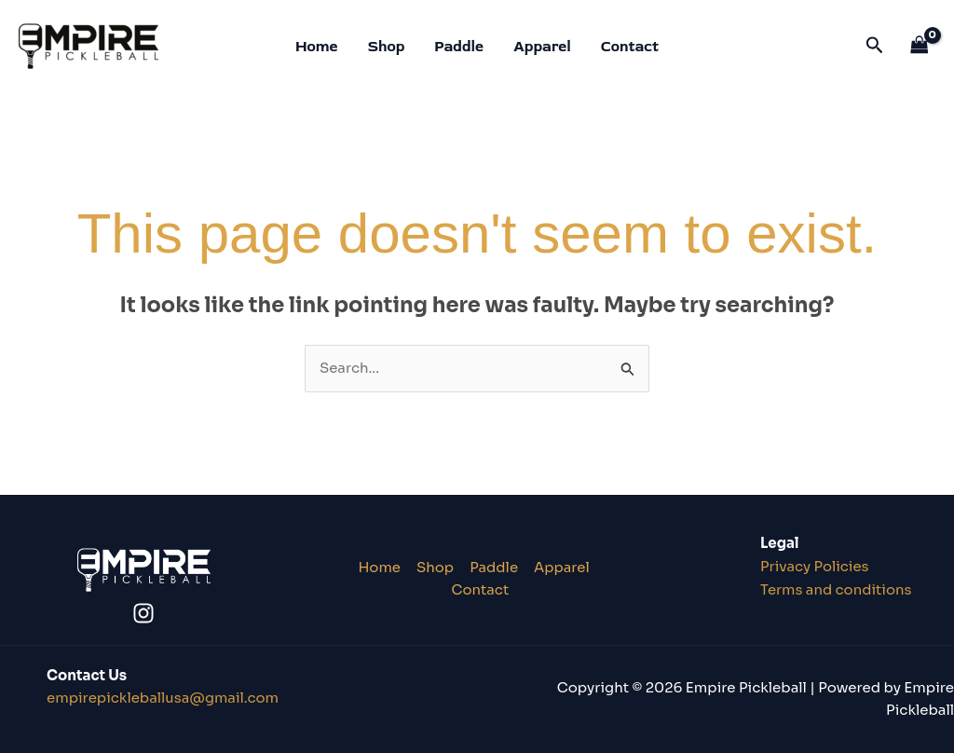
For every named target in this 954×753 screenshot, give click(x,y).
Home (316, 46)
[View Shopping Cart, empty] (919, 46)
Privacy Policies (815, 566)
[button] (874, 46)
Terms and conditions (836, 589)
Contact (630, 46)
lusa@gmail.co (163, 697)
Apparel (542, 46)
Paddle (459, 46)
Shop (386, 46)
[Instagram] (143, 613)
